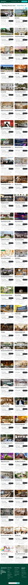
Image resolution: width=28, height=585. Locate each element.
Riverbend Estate (4, 516)
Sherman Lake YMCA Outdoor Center (9, 350)
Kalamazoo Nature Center (20, 54)
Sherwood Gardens (19, 498)
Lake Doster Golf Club (19, 443)
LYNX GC (3, 73)
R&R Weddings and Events (20, 110)
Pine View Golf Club (5, 18)
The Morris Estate (18, 480)
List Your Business (14, 1)
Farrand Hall (3, 91)
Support (9, 571)
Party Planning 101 (17, 571)
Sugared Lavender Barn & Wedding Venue (9, 110)
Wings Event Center (5, 461)
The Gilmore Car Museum (20, 461)
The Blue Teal (17, 535)
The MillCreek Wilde (5, 406)
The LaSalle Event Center (20, 553)
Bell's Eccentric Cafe (19, 276)
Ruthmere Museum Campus (6, 295)
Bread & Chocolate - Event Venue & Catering (10, 535)
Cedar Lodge (18, 313)
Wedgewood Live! (5, 202)
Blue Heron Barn (18, 184)
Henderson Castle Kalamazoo (7, 36)
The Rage (3, 332)
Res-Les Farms (18, 295)
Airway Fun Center (19, 147)
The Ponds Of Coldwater (6, 424)
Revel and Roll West (19, 221)
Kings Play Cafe (4, 553)
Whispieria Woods (5, 387)
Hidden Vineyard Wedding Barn (7, 369)
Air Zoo (2, 165)
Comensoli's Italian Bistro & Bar (21, 424)
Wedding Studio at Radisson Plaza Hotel (9, 276)
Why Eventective (24, 572)
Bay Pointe (17, 18)
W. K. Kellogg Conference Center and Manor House (11, 443)
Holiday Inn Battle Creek (20, 332)
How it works (23, 570)
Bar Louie (3, 313)
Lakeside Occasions (5, 239)
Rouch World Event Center (20, 91)
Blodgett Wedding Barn (6, 128)
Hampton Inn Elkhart (19, 516)
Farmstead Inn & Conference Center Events (10, 184)
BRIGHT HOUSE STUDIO (6, 147)
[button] (26, 8)
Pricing (22, 575)
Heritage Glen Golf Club (20, 202)
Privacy (8, 578)
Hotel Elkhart (17, 258)
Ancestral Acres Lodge (6, 221)
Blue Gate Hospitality (19, 239)
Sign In (19, 1)
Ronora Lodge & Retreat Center (7, 498)
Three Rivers (2, 3)
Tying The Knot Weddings (20, 406)
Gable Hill (17, 73)
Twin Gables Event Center (6, 54)
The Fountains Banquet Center (7, 258)
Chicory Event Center (19, 350)
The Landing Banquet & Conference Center (10, 480)
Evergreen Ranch (18, 128)
